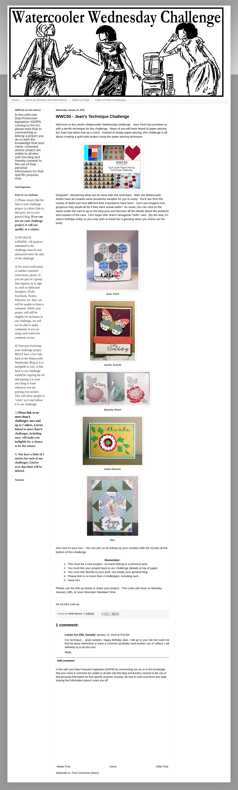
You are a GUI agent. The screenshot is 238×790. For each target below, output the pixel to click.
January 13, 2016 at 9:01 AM (113, 634)
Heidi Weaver (112, 469)
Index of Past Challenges (110, 99)
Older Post (162, 766)
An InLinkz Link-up (67, 604)
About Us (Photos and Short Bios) (46, 99)
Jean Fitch (112, 293)
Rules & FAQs (81, 99)
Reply (68, 652)
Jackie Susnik (112, 364)
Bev (112, 539)
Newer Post (63, 766)
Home (15, 99)
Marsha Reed (112, 409)
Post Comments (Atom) (85, 772)
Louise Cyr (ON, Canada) (80, 634)
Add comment (65, 660)
